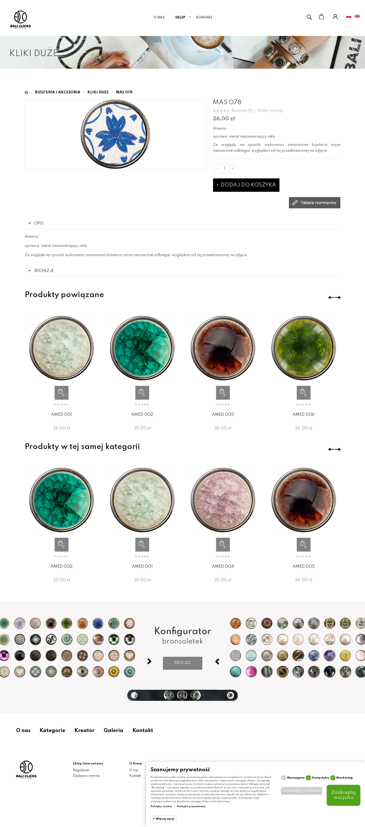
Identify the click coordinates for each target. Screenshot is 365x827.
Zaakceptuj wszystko (343, 795)
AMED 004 (223, 566)
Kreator (84, 730)
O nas (23, 730)
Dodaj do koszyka (246, 185)
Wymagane (296, 777)
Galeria (113, 730)
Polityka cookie (161, 806)
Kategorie (52, 730)
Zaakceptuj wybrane (301, 791)
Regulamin (81, 770)
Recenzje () (241, 111)
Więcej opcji (165, 818)
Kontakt (143, 730)
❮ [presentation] (331, 297)
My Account (335, 16)
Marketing (344, 777)
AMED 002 (142, 415)
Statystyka (320, 777)
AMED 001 (61, 415)
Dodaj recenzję (270, 110)
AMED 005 (223, 415)
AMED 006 (304, 415)
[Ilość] (224, 168)
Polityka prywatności (191, 806)
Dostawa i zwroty (86, 775)
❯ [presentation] (338, 297)
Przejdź (182, 663)
